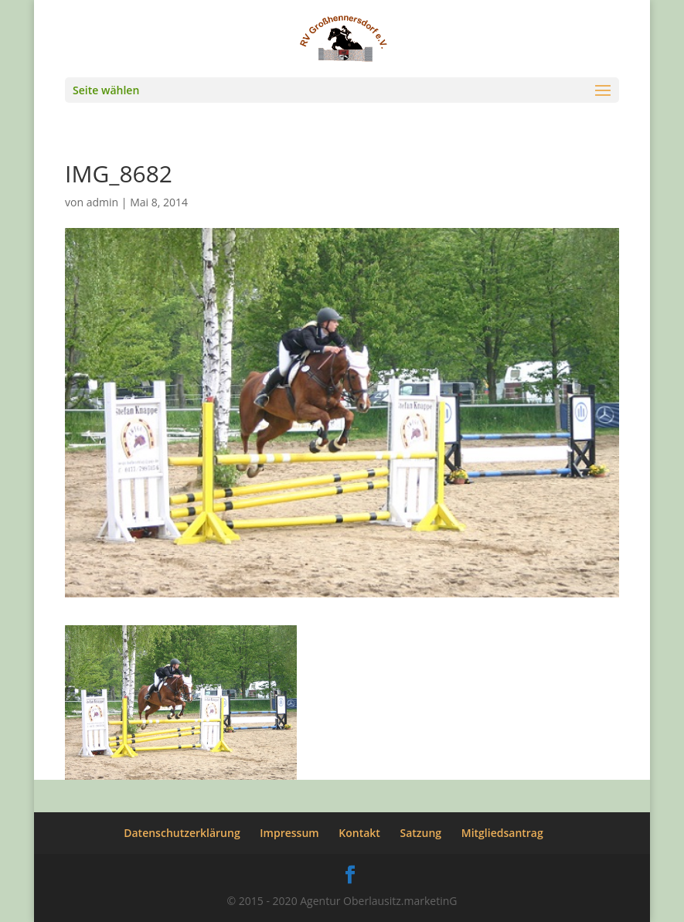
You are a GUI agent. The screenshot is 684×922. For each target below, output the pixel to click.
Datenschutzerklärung (182, 832)
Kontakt (359, 832)
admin (102, 202)
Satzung (421, 832)
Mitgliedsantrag (502, 832)
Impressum (289, 832)
